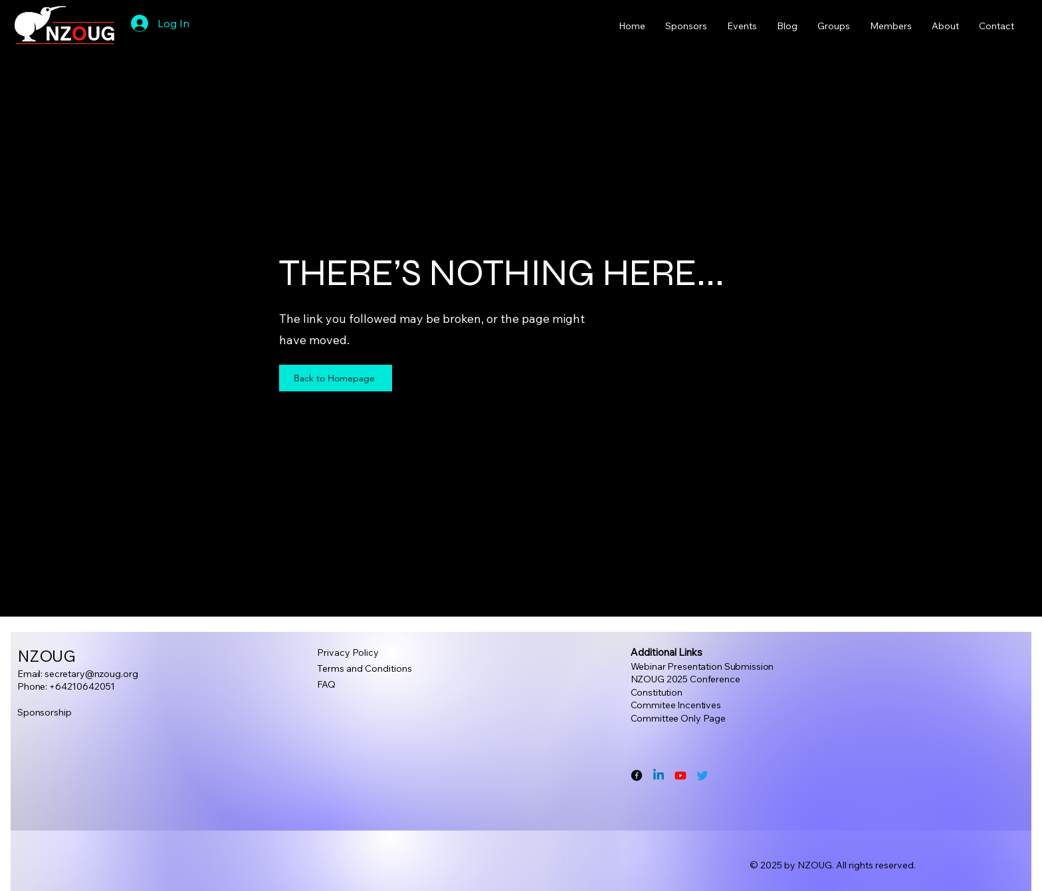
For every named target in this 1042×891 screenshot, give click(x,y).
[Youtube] (680, 775)
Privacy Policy (348, 652)
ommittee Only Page (681, 718)
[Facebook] (636, 775)
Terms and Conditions (364, 668)
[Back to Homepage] (335, 378)
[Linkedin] (658, 775)
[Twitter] (702, 775)
